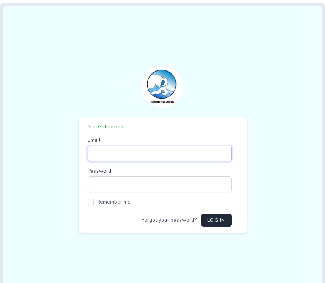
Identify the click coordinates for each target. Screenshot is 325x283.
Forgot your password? (169, 220)
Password (99, 171)
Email (94, 140)
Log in (216, 220)
